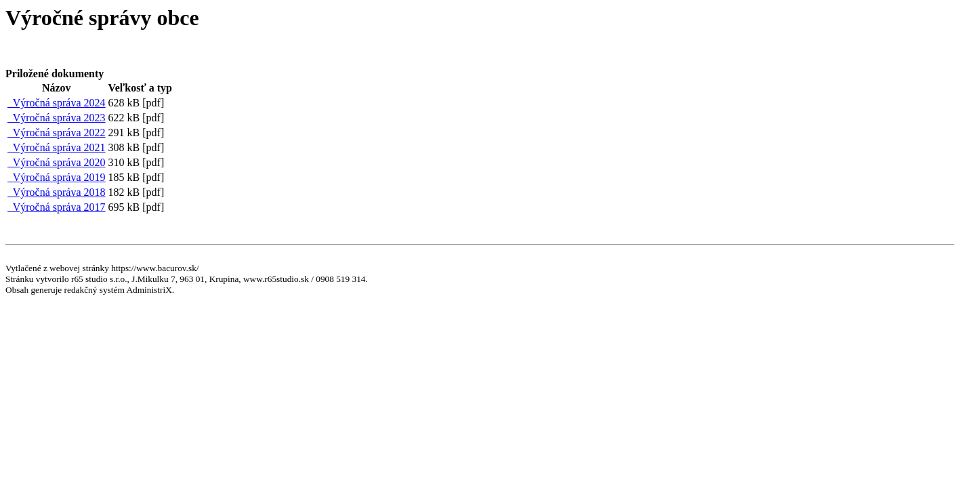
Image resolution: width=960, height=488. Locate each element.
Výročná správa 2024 (56, 102)
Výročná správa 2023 (56, 117)
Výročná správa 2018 (56, 192)
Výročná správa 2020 (56, 162)
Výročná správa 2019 (56, 177)
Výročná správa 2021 (56, 147)
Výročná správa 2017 (56, 207)
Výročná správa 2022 (56, 132)
